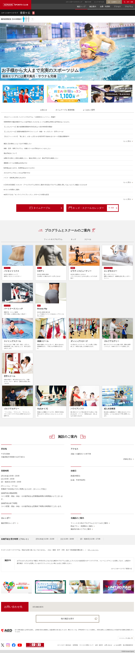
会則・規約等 (99, 645)
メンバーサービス (99, 2)
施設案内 (92, 6)
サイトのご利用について (86, 645)
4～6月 (113, 208)
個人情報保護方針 (128, 645)
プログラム (129, 6)
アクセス (117, 6)
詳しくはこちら (93, 550)
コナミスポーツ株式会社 (64, 645)
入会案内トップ (115, 2)
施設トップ (81, 6)
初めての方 (88, 2)
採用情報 (75, 645)
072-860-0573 (38, 607)
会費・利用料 (105, 6)
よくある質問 (117, 645)
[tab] (43, 109)
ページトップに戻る (124, 638)
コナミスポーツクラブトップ (74, 2)
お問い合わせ (108, 645)
